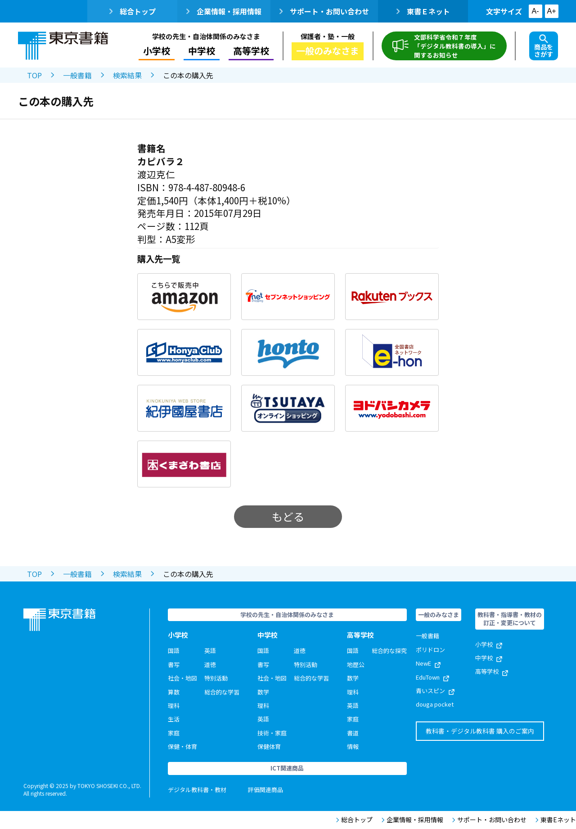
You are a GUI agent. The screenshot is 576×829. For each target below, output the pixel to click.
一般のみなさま (327, 50)
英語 (210, 650)
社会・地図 (182, 678)
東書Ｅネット (423, 11)
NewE (428, 663)
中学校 (201, 50)
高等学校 (251, 50)
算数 (174, 692)
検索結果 (127, 75)
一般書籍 (77, 75)
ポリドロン (430, 649)
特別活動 (216, 678)
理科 (174, 705)
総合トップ (132, 11)
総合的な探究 (389, 650)
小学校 (156, 50)
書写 (174, 664)
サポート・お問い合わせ (324, 11)
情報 (353, 746)
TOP (34, 75)
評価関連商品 (265, 789)
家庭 (174, 733)
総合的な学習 (221, 692)
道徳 (210, 664)
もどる (288, 516)
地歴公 (355, 664)
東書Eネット (556, 819)
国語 (174, 650)
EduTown (432, 677)
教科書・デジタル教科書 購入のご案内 (480, 730)
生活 (174, 719)
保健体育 (269, 746)
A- (535, 11)
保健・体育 (182, 746)
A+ (551, 11)
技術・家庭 (272, 733)
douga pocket (435, 704)
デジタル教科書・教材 (197, 789)
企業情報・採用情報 (223, 11)
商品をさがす (543, 46)
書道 (353, 733)
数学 (263, 692)
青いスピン (435, 690)
